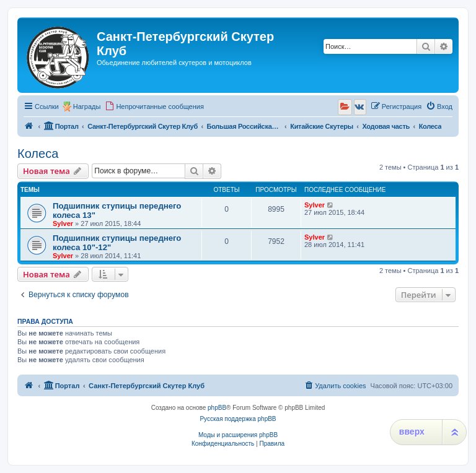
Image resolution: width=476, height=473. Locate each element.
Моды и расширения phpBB (238, 435)
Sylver (63, 223)
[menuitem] (154, 106)
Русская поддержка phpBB (238, 418)
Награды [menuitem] (87, 106)
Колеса (37, 153)
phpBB (217, 407)
